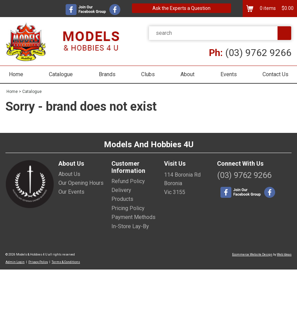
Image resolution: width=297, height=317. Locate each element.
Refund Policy (128, 181)
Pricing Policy (128, 208)
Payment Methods (133, 217)
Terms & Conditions (66, 262)
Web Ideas (284, 254)
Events (228, 74)
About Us (69, 174)
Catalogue (61, 74)
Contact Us (275, 74)
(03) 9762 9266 (250, 52)
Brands (107, 74)
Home (16, 74)
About (187, 74)
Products (122, 199)
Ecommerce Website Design (252, 254)
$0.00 (287, 8)
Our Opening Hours (81, 183)
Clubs (148, 74)
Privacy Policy (38, 262)
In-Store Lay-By (130, 226)
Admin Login (15, 262)
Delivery (121, 190)
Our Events (71, 192)
